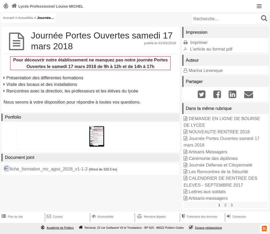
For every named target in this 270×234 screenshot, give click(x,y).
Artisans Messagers (208, 151)
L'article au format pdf (211, 49)
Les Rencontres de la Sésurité (218, 171)
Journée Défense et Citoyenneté (220, 165)
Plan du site (12, 216)
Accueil (8, 18)
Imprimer (199, 42)
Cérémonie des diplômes (213, 158)
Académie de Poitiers (60, 227)
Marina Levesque (206, 70)
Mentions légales (151, 216)
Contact (54, 216)
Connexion (236, 216)
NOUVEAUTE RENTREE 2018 (219, 131)
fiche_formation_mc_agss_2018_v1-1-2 (49, 169)
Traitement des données (199, 216)
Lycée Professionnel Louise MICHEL (47, 6)
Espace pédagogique (208, 227)
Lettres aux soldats (207, 191)
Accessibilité (102, 216)
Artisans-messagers (208, 198)
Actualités (25, 18)
